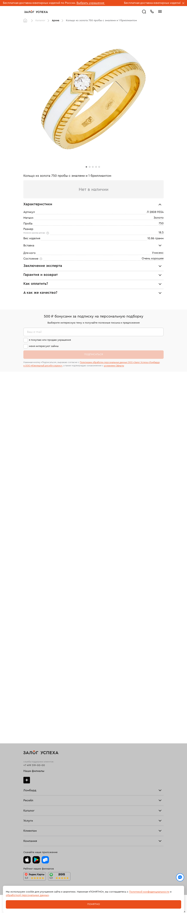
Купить (27, 673)
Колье (27, 739)
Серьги (27, 716)
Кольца (27, 710)
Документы (30, 838)
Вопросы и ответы (34, 801)
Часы (26, 745)
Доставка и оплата (34, 784)
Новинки (28, 751)
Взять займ (30, 631)
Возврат (28, 790)
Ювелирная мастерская (37, 764)
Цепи (26, 728)
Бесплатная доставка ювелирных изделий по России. (39, 2)
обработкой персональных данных (27, 895)
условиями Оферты (114, 567)
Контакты (29, 844)
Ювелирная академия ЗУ (38, 832)
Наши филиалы (33, 605)
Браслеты (29, 722)
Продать (28, 668)
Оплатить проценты (35, 778)
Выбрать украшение (91, 2)
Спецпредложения (34, 807)
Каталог (40, 20)
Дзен (26, 614)
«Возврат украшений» (70, 411)
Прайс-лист (30, 637)
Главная (26, 20)
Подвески (29, 733)
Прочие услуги (32, 685)
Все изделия (31, 705)
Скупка (27, 648)
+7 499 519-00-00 (34, 599)
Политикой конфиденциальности (149, 892)
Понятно (93, 904)
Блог (26, 826)
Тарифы (28, 642)
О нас (26, 691)
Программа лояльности (37, 795)
